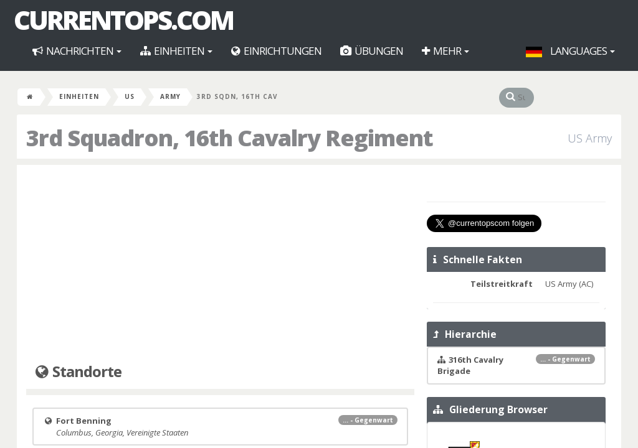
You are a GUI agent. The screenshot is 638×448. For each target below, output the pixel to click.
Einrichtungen (276, 51)
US (130, 96)
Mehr (445, 51)
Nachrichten (76, 51)
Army (170, 96)
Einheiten (176, 51)
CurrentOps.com (123, 19)
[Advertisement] (220, 264)
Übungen (371, 51)
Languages (570, 51)
